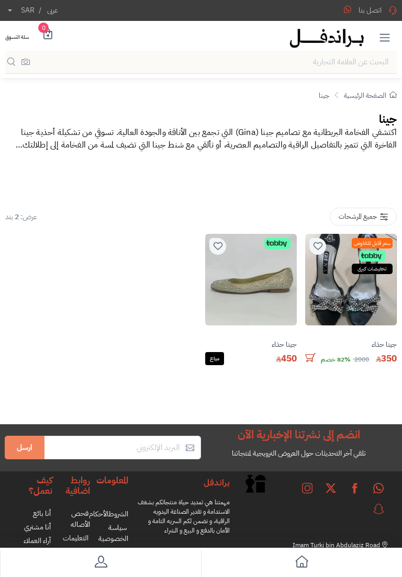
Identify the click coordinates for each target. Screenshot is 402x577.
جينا (324, 95)
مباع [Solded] (214, 359)
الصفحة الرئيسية (370, 95)
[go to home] (301, 563)
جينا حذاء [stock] (384, 344)
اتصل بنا (378, 10)
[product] (351, 279)
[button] (385, 37)
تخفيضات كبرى (372, 269)
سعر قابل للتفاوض (372, 243)
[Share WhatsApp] (347, 9)
